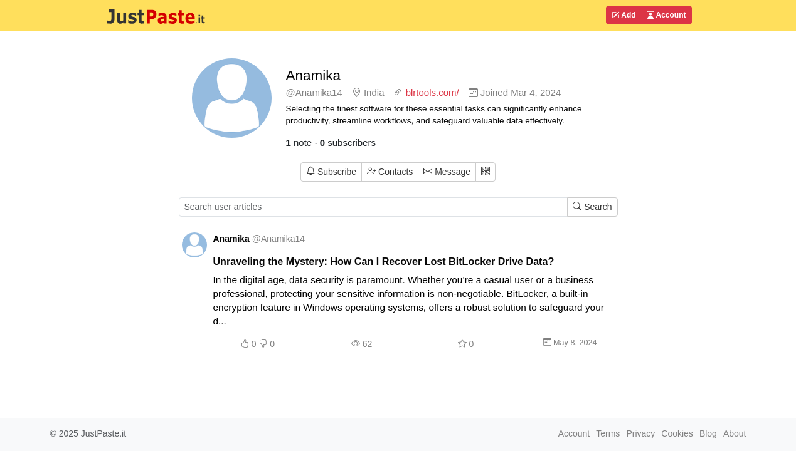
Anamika (313, 75)
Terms (608, 433)
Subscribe (331, 172)
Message (446, 172)
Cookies (677, 433)
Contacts (390, 172)
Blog (708, 433)
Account (666, 15)
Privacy (640, 433)
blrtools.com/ (432, 92)
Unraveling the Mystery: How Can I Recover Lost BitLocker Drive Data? (384, 261)
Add (623, 15)
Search (592, 207)
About (734, 433)
